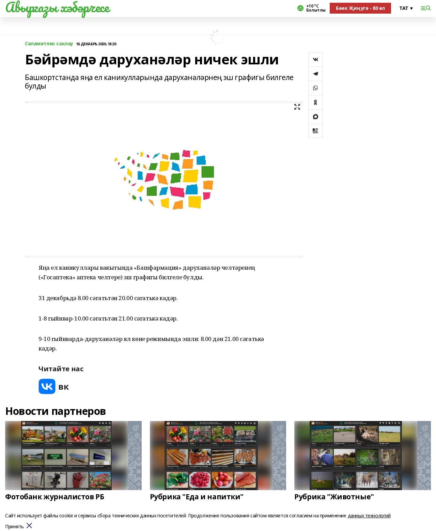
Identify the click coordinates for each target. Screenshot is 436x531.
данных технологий (369, 515)
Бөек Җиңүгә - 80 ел (360, 8)
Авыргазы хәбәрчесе (57, 7)
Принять (14, 527)
